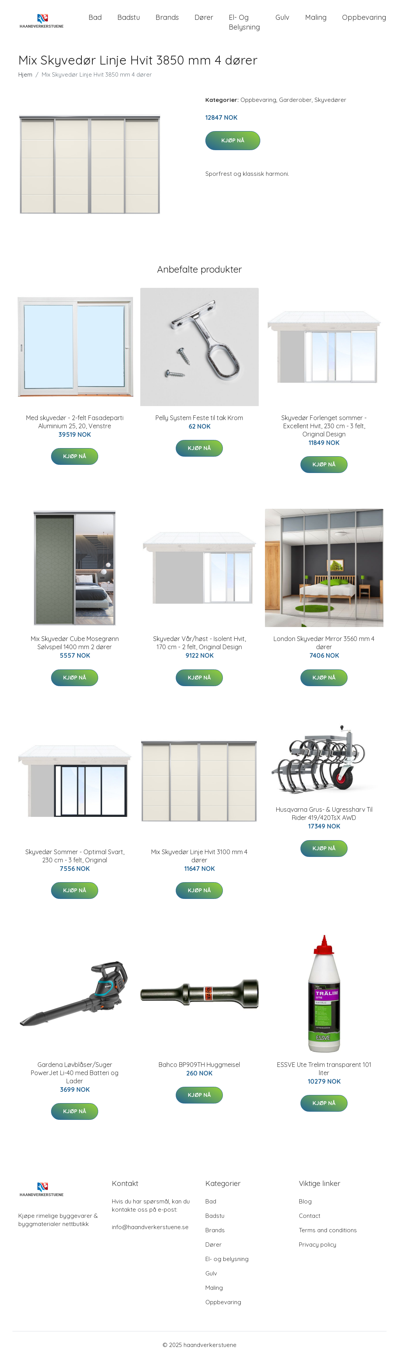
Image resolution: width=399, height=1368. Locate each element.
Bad (95, 22)
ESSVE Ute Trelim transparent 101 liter (324, 1078)
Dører (203, 22)
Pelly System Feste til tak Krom (199, 427)
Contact (309, 1225)
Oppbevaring (364, 22)
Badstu (128, 22)
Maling (316, 22)
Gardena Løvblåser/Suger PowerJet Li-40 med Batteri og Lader (74, 1082)
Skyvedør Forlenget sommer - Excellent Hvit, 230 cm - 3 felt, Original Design (324, 436)
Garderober (295, 109)
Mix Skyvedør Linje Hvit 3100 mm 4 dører (199, 866)
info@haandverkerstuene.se (150, 1236)
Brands (167, 22)
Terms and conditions (328, 1240)
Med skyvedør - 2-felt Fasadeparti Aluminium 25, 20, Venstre (75, 432)
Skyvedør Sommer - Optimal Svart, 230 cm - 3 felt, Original (74, 866)
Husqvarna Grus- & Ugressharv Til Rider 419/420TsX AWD (324, 824)
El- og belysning (244, 27)
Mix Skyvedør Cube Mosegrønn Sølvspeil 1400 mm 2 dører (75, 653)
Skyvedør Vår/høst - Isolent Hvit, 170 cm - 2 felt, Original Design (199, 653)
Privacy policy (317, 1254)
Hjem (25, 84)
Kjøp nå (232, 150)
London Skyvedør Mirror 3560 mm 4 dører (324, 653)
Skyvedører (330, 109)
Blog (305, 1211)
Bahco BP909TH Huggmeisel (199, 1074)
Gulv (282, 22)
